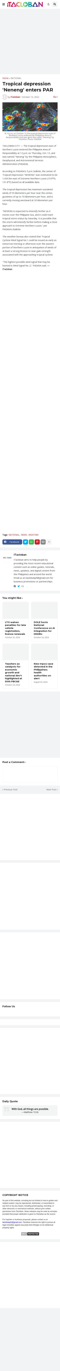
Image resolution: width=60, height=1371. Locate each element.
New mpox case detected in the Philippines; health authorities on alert (43, 671)
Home (5, 78)
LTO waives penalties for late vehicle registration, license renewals (15, 628)
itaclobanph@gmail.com (12, 1222)
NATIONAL (16, 78)
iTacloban (20, 554)
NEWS (24, 534)
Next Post (51, 789)
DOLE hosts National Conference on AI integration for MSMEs (44, 628)
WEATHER (33, 534)
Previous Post (10, 789)
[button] (3, 4)
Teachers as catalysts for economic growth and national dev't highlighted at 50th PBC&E (13, 672)
